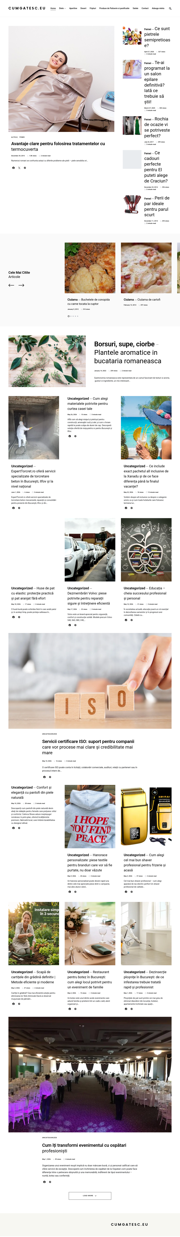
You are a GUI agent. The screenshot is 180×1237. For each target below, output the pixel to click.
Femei (22, 137)
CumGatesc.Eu (27, 8)
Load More (88, 1196)
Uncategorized (49, 681)
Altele (14, 137)
